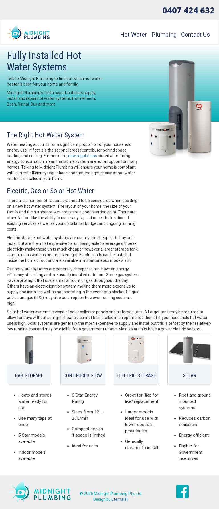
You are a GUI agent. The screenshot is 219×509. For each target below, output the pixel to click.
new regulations (82, 155)
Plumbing (164, 34)
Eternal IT (120, 499)
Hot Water (133, 34)
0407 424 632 (188, 10)
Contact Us (195, 34)
